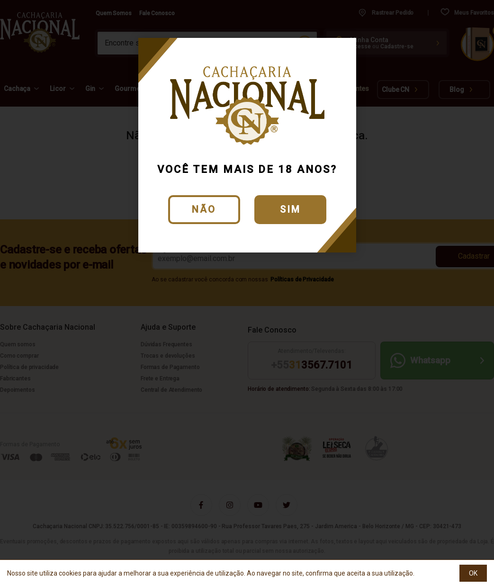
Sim (290, 209)
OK (473, 573)
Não (204, 209)
